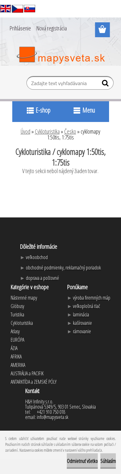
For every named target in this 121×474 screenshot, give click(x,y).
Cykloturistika (47, 131)
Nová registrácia (51, 28)
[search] (106, 84)
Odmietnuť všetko (82, 461)
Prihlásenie (20, 28)
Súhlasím (108, 461)
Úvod (25, 131)
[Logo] (60, 55)
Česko (70, 131)
